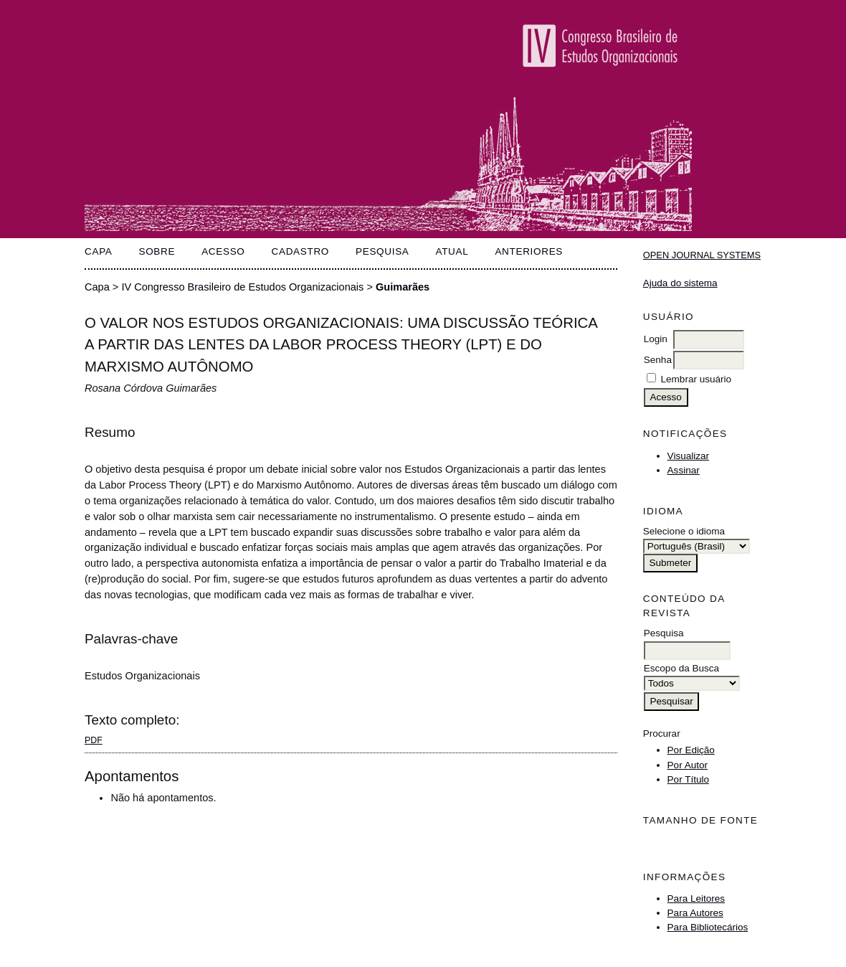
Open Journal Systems (702, 255)
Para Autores (695, 912)
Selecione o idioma (684, 531)
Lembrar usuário (696, 379)
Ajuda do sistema (680, 283)
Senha (658, 359)
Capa (99, 251)
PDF (94, 740)
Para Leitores (696, 898)
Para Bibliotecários (707, 927)
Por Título (688, 779)
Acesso (222, 251)
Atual (451, 251)
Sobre (156, 251)
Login (655, 339)
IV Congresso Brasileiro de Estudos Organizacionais (242, 287)
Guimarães (402, 287)
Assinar (683, 470)
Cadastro (301, 251)
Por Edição (691, 750)
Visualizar (688, 456)
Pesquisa (382, 251)
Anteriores (529, 251)
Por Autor (687, 765)
